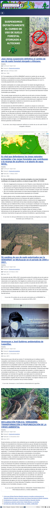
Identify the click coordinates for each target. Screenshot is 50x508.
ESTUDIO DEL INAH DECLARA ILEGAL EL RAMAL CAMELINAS (21, 504)
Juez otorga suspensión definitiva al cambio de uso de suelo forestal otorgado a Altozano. (23, 60)
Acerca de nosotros (14, 68)
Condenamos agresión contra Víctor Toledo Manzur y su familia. (21, 502)
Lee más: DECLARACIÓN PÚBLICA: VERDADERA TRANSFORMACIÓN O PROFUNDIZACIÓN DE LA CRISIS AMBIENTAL (25, 488)
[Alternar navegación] (2, 13)
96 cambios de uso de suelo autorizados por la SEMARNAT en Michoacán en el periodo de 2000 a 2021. (25, 260)
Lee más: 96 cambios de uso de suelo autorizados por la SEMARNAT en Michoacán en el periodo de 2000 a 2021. (25, 298)
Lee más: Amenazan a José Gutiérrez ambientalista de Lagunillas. (21, 383)
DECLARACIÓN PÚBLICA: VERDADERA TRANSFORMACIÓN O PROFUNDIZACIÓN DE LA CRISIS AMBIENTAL (23, 424)
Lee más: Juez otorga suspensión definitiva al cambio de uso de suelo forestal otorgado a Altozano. (25, 125)
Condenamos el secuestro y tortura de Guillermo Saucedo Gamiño (22, 500)
